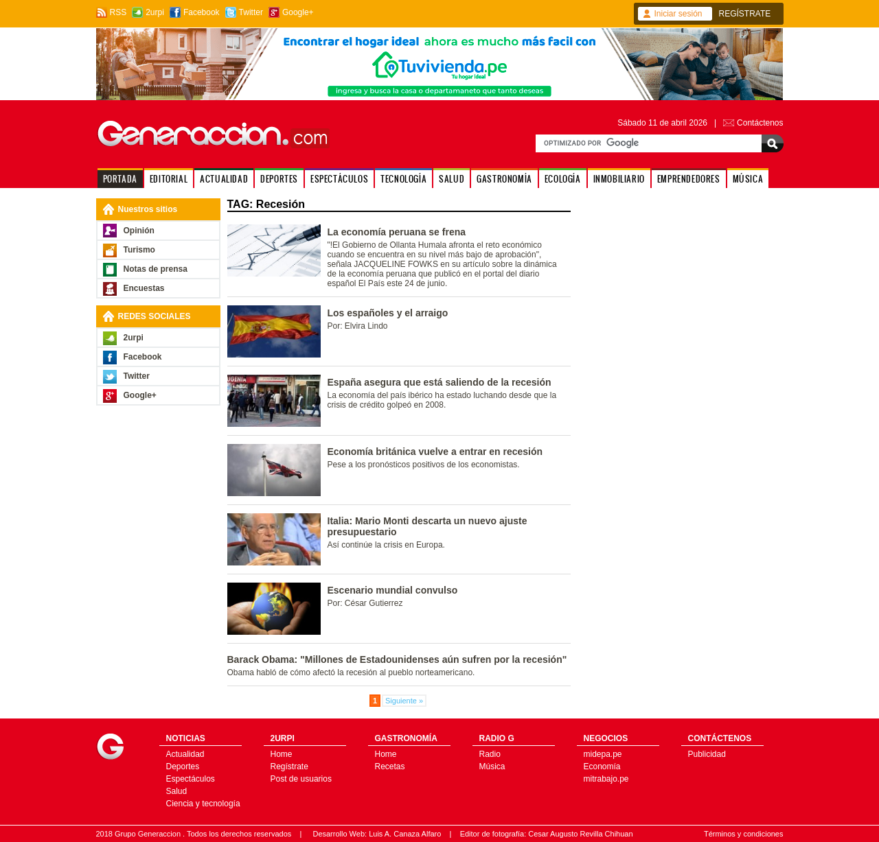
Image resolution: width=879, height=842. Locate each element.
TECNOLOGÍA (403, 179)
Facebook (201, 12)
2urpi (155, 12)
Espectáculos (190, 779)
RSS (118, 12)
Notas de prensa (155, 269)
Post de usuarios (301, 779)
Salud (176, 791)
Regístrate (289, 766)
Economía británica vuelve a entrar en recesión (435, 451)
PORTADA (120, 179)
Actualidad (185, 754)
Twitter (251, 12)
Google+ (298, 12)
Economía (602, 766)
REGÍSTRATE (745, 14)
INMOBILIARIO (619, 179)
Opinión (139, 230)
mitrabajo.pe (606, 779)
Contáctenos (760, 123)
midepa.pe (603, 754)
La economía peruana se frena (397, 231)
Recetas (390, 766)
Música (492, 766)
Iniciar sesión (678, 14)
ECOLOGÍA (563, 179)
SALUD (451, 179)
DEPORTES (279, 179)
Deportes (183, 766)
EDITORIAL (168, 179)
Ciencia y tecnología (203, 803)
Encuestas (144, 288)
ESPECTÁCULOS (339, 179)
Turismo (139, 250)
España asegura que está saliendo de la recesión (439, 382)
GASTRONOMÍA (504, 179)
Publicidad (707, 754)
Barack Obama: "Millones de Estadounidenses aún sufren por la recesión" (397, 659)
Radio (490, 754)
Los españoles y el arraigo (388, 312)
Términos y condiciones (744, 834)
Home (282, 754)
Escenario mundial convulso (393, 590)
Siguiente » (404, 701)
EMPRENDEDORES (688, 179)
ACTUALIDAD (224, 179)
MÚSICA (748, 179)
